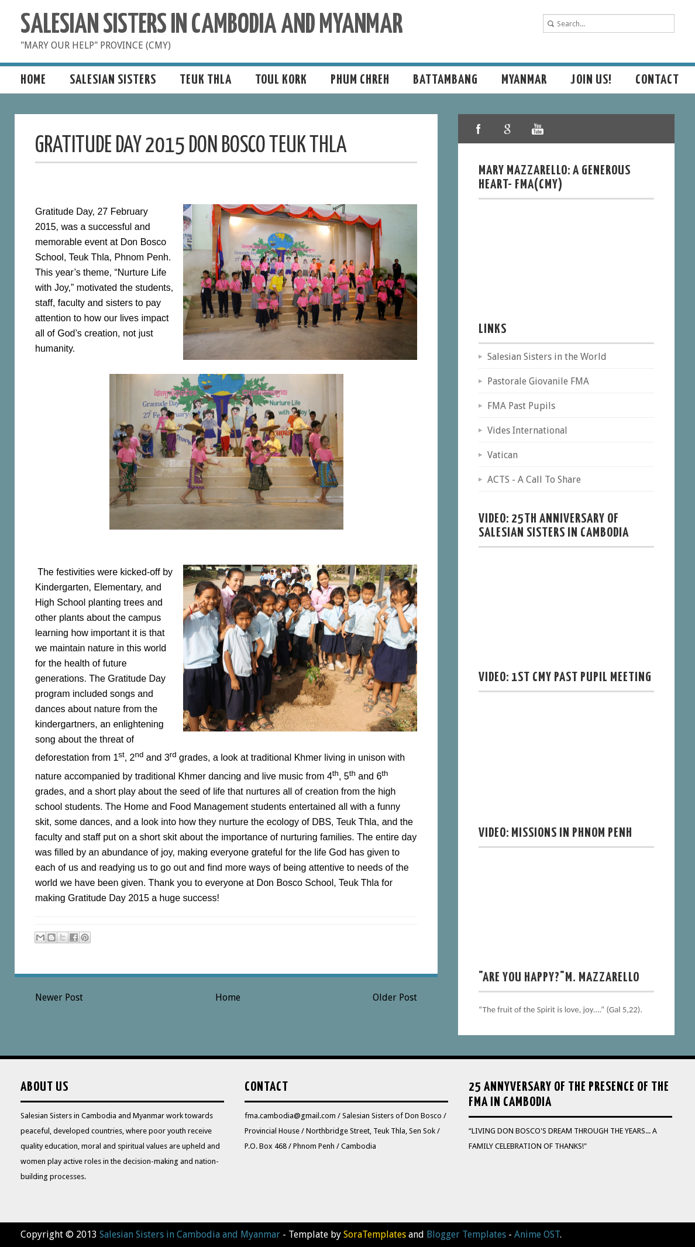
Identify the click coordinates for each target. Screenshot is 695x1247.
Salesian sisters (113, 80)
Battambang (445, 80)
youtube (537, 128)
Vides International (527, 430)
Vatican (502, 455)
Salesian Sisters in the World (547, 356)
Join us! (591, 80)
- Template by (343, 1234)
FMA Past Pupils (521, 405)
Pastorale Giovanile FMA (538, 381)
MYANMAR (524, 80)
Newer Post (59, 997)
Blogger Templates (466, 1234)
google (507, 128)
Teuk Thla (206, 80)
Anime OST (537, 1234)
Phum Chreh (360, 80)
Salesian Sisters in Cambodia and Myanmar (211, 25)
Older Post (395, 997)
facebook (478, 128)
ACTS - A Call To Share (534, 479)
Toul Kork (281, 80)
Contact (657, 80)
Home (33, 80)
